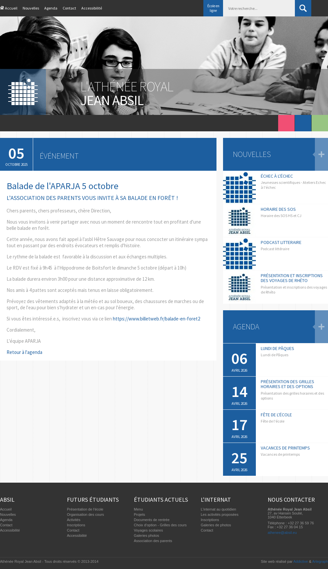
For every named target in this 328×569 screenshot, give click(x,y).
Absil (7, 499)
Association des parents (153, 541)
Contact (69, 8)
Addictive (300, 561)
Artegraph (320, 561)
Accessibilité (91, 8)
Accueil (11, 8)
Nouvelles (31, 8)
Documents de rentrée (152, 520)
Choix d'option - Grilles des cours (160, 525)
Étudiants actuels (161, 499)
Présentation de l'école (85, 509)
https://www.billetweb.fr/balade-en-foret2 (156, 319)
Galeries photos (146, 535)
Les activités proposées (219, 514)
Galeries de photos (216, 525)
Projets (139, 514)
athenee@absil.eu (282, 533)
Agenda (50, 8)
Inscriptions (76, 525)
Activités (73, 520)
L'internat (216, 499)
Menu (138, 509)
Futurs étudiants (93, 499)
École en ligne (213, 8)
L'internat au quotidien (218, 509)
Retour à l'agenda (24, 352)
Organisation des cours (85, 514)
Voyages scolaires (148, 530)
